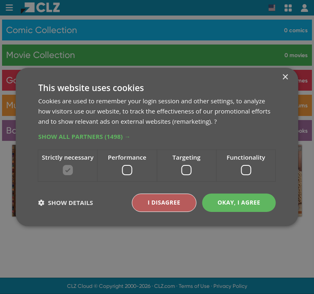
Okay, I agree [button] (239, 202)
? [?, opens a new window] (215, 121)
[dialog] (157, 147)
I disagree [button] (164, 202)
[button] (157, 136)
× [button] (285, 77)
